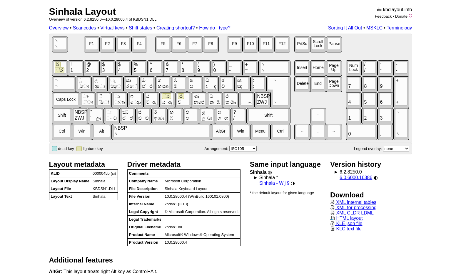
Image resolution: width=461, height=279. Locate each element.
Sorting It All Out (345, 27)
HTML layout (346, 218)
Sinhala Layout (82, 11)
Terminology (399, 27)
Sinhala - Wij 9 (274, 183)
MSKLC (374, 27)
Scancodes (84, 27)
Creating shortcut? (175, 27)
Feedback (383, 16)
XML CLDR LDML (352, 212)
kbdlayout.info (397, 9)
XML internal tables (353, 202)
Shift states (140, 27)
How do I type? (214, 27)
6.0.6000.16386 (356, 177)
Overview (59, 27)
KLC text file (346, 228)
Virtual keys (112, 27)
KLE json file (346, 223)
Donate (401, 16)
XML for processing (353, 207)
